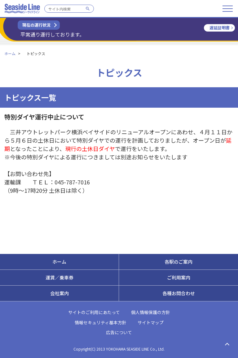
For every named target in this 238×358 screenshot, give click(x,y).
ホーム (9, 53)
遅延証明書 (219, 28)
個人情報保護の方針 (150, 312)
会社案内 (59, 293)
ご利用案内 (178, 277)
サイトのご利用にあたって (94, 312)
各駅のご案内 (178, 261)
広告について (119, 332)
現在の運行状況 (36, 25)
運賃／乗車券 (59, 277)
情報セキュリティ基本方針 (100, 322)
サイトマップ (151, 322)
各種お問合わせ (178, 293)
